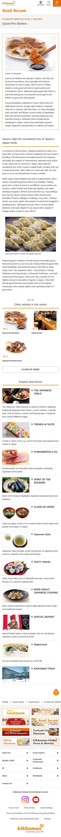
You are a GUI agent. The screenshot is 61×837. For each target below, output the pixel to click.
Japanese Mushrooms (12, 361)
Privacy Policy (29, 808)
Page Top (56, 692)
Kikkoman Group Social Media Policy (24, 819)
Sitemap (47, 819)
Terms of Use (13, 808)
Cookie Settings (46, 808)
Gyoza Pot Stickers (10, 333)
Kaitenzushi (37, 333)
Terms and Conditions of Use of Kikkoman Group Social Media (30, 813)
